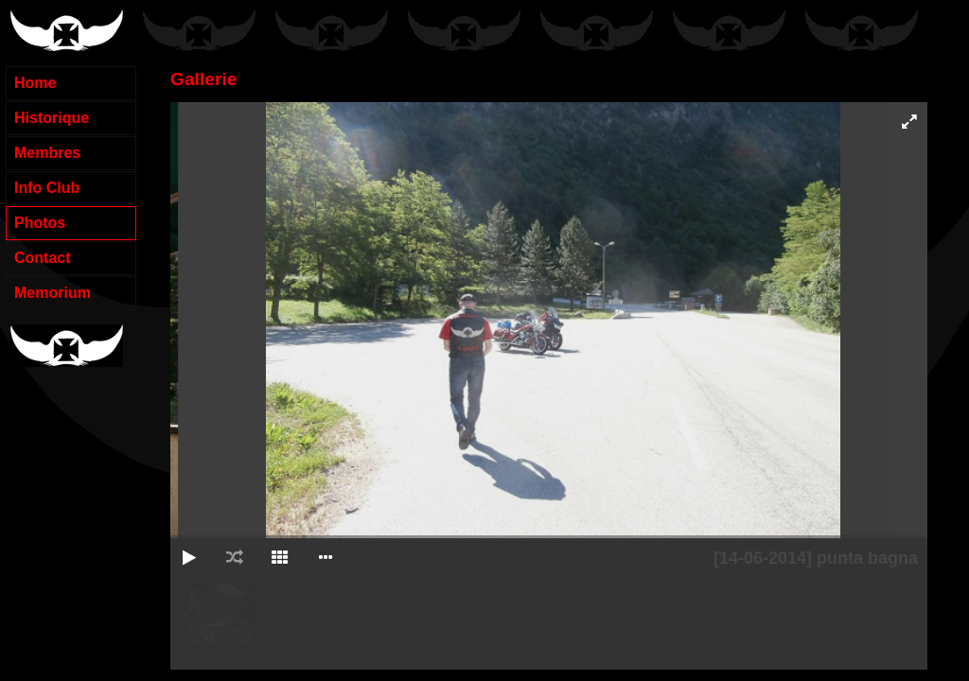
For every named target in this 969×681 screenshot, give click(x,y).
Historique (51, 118)
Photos (39, 223)
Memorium (52, 293)
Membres (47, 153)
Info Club (46, 188)
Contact (42, 258)
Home (35, 83)
